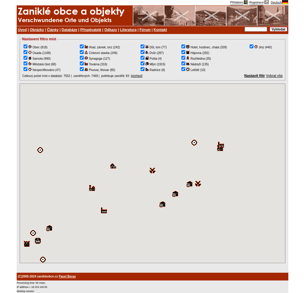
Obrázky (37, 30)
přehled (136, 76)
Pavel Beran (67, 276)
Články (52, 30)
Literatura (128, 30)
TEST (152, 173)
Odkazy (110, 30)
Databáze (69, 30)
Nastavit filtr (254, 76)
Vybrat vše (274, 76)
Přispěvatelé (91, 30)
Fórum (144, 30)
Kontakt (160, 30)
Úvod (22, 30)
